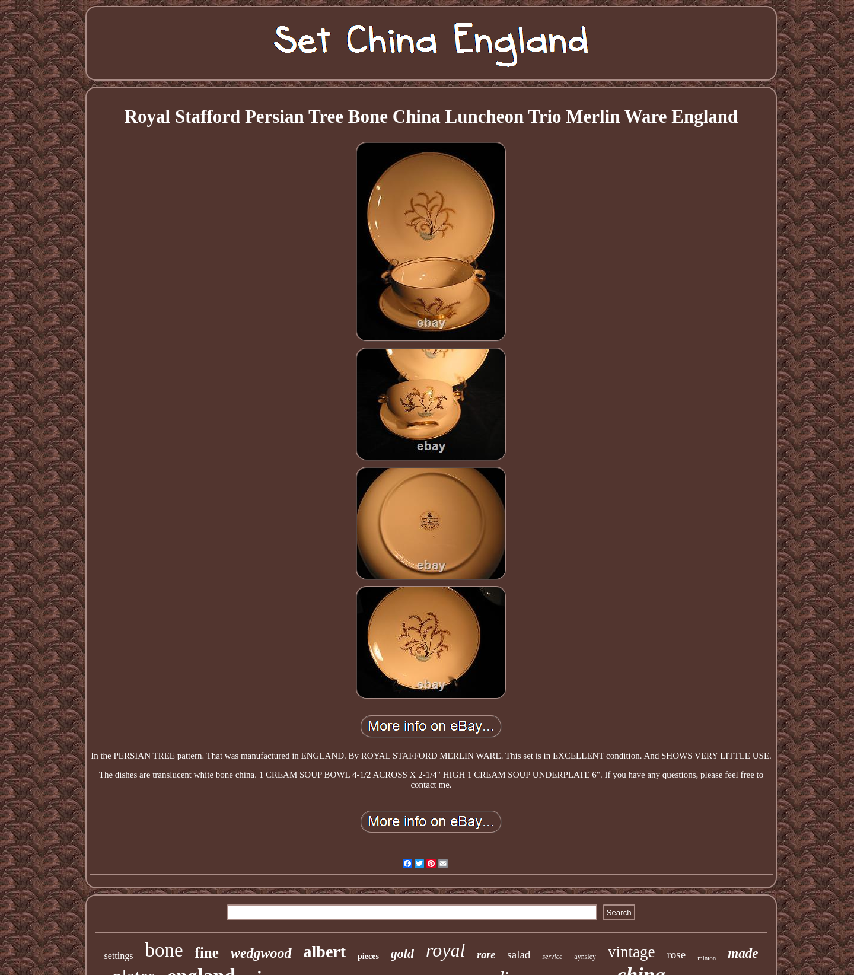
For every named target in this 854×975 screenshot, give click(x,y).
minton (706, 957)
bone (164, 950)
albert (325, 951)
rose (676, 954)
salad (518, 954)
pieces (368, 956)
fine (207, 953)
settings (118, 956)
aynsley (585, 956)
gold (402, 953)
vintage (631, 952)
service (552, 956)
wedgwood (261, 953)
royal (445, 950)
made (743, 953)
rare (486, 955)
